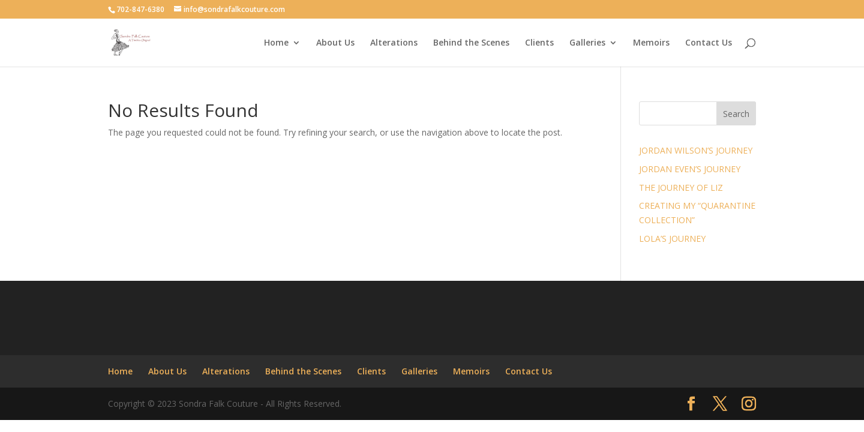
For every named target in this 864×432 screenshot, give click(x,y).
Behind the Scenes (471, 43)
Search (736, 113)
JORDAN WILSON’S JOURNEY (695, 150)
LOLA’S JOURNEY (672, 238)
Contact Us (708, 43)
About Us (335, 43)
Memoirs (651, 43)
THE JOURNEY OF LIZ (681, 187)
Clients (539, 43)
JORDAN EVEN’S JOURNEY (689, 169)
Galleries (587, 43)
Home (276, 43)
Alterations (394, 43)
